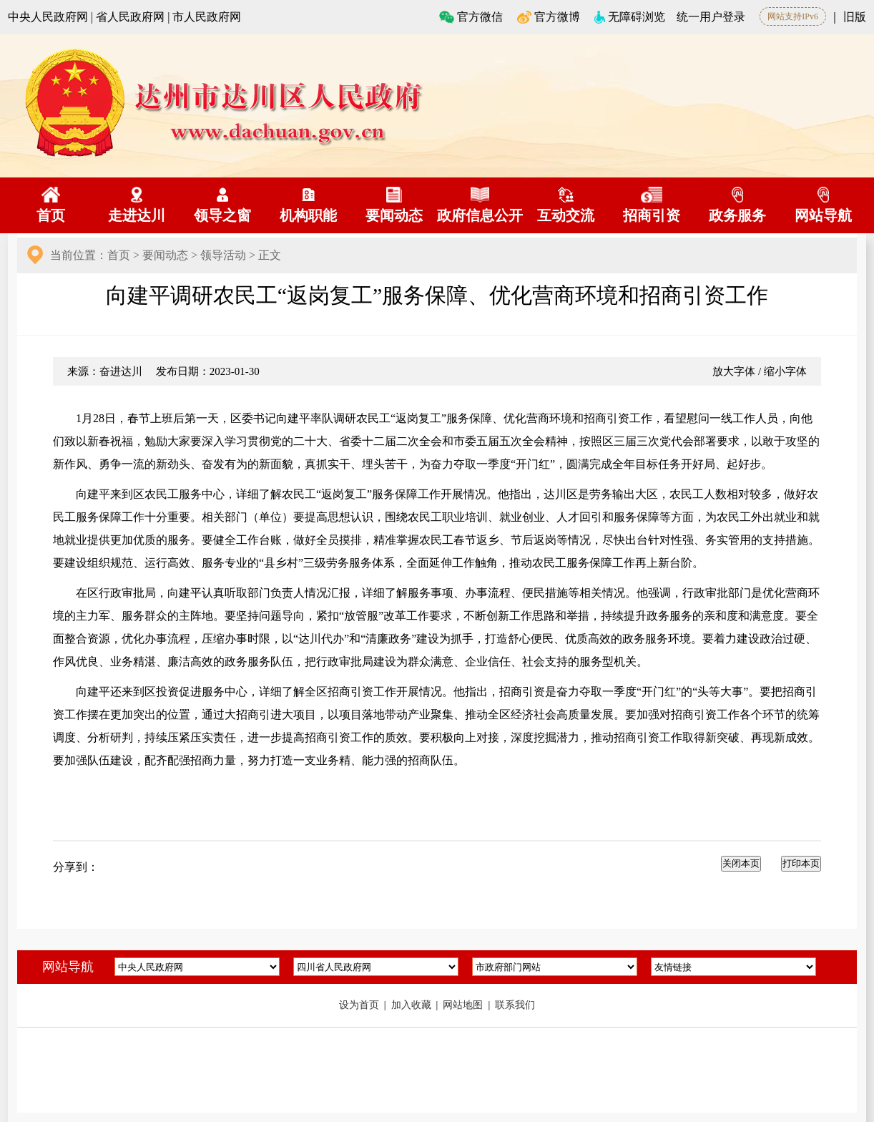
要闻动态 (165, 255)
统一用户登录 (711, 17)
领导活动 (223, 255)
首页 (118, 255)
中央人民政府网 (48, 17)
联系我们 (515, 1005)
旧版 (854, 17)
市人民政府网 (206, 17)
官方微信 (471, 17)
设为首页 (360, 1005)
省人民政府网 (130, 17)
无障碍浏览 (629, 17)
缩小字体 (785, 371)
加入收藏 (412, 1005)
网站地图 (464, 1005)
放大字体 (733, 371)
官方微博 (548, 17)
